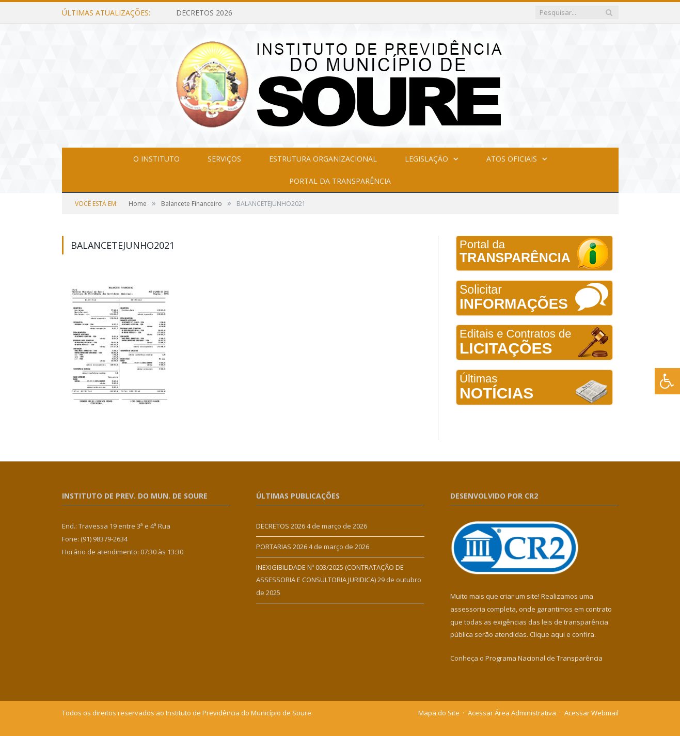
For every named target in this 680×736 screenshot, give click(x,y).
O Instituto (156, 159)
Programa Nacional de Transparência (544, 658)
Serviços (224, 159)
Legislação (426, 159)
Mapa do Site (439, 712)
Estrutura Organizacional (323, 159)
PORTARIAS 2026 (281, 546)
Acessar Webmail (591, 712)
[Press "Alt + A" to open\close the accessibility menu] (667, 381)
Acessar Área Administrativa (512, 712)
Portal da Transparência (340, 181)
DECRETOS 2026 (204, 13)
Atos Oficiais (511, 159)
